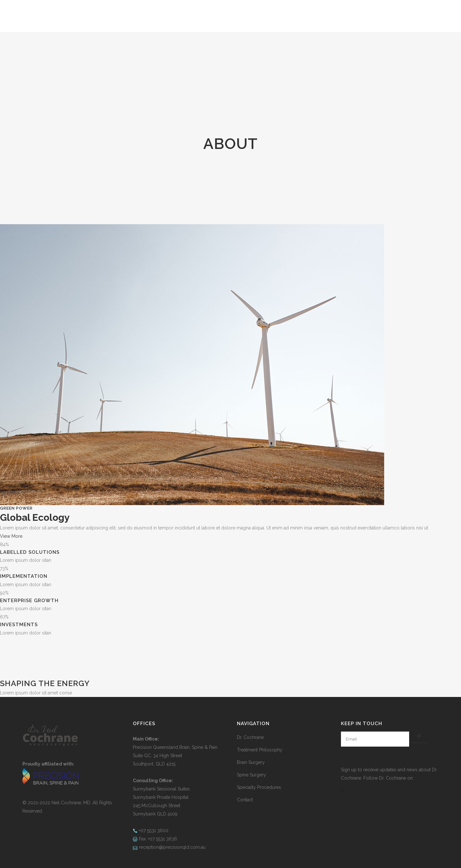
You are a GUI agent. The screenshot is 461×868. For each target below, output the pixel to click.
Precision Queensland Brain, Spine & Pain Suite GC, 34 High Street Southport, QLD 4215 (175, 755)
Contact (245, 799)
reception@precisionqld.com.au (172, 847)
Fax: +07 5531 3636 (158, 838)
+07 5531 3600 (153, 830)
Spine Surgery (251, 774)
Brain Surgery (251, 762)
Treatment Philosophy (259, 749)
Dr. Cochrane (250, 737)
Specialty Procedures (259, 787)
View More (11, 536)
